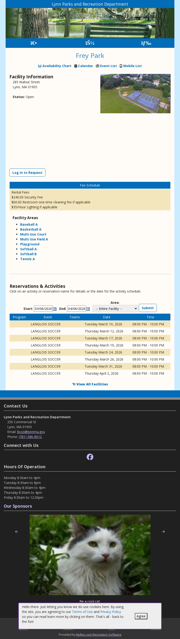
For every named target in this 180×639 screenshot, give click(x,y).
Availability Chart (54, 66)
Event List (108, 66)
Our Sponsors (18, 506)
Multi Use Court (33, 234)
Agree (141, 616)
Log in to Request (27, 172)
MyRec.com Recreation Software (98, 634)
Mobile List (132, 66)
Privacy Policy (110, 611)
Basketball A (30, 229)
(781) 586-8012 (30, 436)
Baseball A (29, 224)
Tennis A (27, 259)
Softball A (28, 249)
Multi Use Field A (34, 239)
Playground (29, 244)
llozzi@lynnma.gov (31, 432)
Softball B (28, 254)
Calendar (85, 66)
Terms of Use (82, 611)
